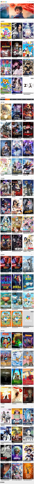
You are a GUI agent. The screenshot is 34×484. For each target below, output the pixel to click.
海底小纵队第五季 (26, 309)
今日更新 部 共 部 (29, 21)
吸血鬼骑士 (14, 196)
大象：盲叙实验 (14, 425)
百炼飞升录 (14, 94)
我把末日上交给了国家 (4, 138)
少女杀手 (2, 443)
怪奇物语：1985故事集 (4, 291)
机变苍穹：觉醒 (25, 175)
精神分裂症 (2, 385)
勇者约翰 (24, 367)
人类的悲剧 (2, 403)
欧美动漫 (2, 254)
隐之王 (24, 196)
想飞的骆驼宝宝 (14, 367)
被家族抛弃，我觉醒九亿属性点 (17, 138)
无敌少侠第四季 (14, 291)
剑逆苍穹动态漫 (3, 120)
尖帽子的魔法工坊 (4, 233)
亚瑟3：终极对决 (14, 385)
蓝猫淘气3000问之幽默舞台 (5, 39)
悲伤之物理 (25, 403)
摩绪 (1, 251)
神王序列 (2, 57)
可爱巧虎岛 (2, 94)
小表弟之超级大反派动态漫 (27, 138)
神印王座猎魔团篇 (15, 175)
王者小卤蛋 (2, 76)
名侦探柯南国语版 (26, 76)
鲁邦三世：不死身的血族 (5, 461)
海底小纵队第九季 (26, 291)
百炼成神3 (13, 120)
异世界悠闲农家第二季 (15, 233)
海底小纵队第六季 (4, 327)
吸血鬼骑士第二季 (4, 196)
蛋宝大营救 (2, 367)
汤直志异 (2, 175)
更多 (32, 102)
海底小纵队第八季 (26, 327)
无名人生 (24, 443)
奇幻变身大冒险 (14, 461)
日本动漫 (2, 178)
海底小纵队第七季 (15, 327)
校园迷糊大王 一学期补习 (27, 251)
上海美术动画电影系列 (26, 94)
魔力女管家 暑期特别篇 (26, 461)
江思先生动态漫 (14, 57)
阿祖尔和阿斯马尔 (26, 385)
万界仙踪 (13, 39)
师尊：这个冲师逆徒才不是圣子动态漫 (18, 76)
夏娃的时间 (2, 425)
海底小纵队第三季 (4, 309)
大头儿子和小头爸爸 (26, 57)
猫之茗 (24, 39)
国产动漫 (2, 102)
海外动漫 (2, 330)
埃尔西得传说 (14, 403)
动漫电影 (2, 407)
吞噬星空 (24, 120)
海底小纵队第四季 (15, 309)
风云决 (13, 443)
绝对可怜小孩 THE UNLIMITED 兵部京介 (18, 251)
